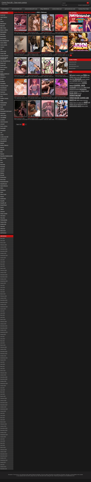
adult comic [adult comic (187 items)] (76, 75)
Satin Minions (4, 186)
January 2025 (3, 272)
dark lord (33, 33)
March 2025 (2, 268)
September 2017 (4, 460)
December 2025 (3, 249)
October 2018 (3, 432)
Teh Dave (2, 215)
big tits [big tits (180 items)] (72, 79)
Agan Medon (3, 17)
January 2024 (3, 298)
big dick (19, 119)
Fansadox (3, 83)
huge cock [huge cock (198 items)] (85, 91)
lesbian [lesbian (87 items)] (81, 100)
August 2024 (3, 283)
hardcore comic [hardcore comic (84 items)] (77, 91)
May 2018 (2, 443)
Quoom (2, 171)
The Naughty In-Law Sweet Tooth (21, 34)
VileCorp (2, 228)
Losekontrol (26, 54)
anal (17, 33)
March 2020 (2, 396)
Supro (2, 207)
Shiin (1, 192)
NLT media (3, 158)
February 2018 (3, 449)
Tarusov (2, 211)
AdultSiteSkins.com (70, 475)
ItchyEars (2, 113)
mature (63, 54)
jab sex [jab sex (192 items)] (76, 100)
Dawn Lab (3, 63)
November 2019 (3, 404)
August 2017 (3, 462)
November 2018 (3, 430)
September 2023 (4, 306)
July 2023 (2, 310)
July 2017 (2, 464)
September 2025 (4, 255)
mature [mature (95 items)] (71, 102)
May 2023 (2, 315)
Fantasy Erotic (4, 85)
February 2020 (3, 398)
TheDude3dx (3, 220)
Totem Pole (3, 222)
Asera (2, 21)
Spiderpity (3, 198)
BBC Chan (3, 28)
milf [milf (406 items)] (86, 102)
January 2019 (3, 426)
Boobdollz (3, 36)
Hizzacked (3, 104)
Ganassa (2, 92)
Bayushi (2, 25)
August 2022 (3, 334)
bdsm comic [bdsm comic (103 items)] (77, 77)
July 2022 (2, 336)
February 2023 (3, 321)
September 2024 (4, 281)
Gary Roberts (4, 94)
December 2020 (3, 377)
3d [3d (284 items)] (71, 75)
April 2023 (2, 317)
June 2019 (2, 415)
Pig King (2, 164)
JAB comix (3, 115)
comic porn (50, 54)
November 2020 (3, 379)
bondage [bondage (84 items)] (83, 79)
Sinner (2, 196)
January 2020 (3, 400)
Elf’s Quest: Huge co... (46, 95)
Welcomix (3, 230)
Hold (52, 97)
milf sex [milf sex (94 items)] (75, 104)
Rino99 (2, 175)
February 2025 (3, 270)
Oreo (1, 162)
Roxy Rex (3, 179)
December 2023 (3, 300)
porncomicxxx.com (70, 9)
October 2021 (3, 355)
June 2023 (2, 313)
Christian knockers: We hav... (34, 52)
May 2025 (2, 264)
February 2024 (3, 296)
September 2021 (4, 357)
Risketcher (3, 177)
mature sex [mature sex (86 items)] (75, 102)
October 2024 (3, 279)
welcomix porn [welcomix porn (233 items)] (75, 106)
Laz (1, 132)
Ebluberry (3, 77)
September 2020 (4, 383)
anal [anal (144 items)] (82, 75)
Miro (1, 151)
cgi (18, 54)
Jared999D (3, 117)
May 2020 (2, 392)
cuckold (60, 76)
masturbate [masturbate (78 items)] (85, 100)
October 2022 (3, 330)
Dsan (1, 71)
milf (65, 33)
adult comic (46, 76)
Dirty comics (3, 67)
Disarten (2, 69)
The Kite (2, 218)
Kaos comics (3, 126)
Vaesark (2, 226)
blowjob (35, 76)
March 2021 (2, 370)
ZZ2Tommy (3, 232)
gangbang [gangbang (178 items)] (83, 89)
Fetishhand (3, 87)
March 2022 (2, 345)
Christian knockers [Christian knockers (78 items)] (78, 83)
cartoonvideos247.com (31, 9)
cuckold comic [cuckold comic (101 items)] (79, 87)
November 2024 (3, 276)
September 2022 (4, 332)
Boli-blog (2, 34)
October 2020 (3, 381)
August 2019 (3, 411)
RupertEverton (4, 181)
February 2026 (3, 244)
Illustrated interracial (6, 111)
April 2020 (2, 394)
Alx (1, 19)
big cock (50, 33)
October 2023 (3, 304)
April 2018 (2, 445)
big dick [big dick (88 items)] (87, 77)
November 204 (3, 468)
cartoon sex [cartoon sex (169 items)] (76, 81)
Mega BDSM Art (45, 9)
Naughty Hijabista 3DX (6, 156)
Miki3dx (2, 149)
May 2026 (2, 238)
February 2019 (3, 424)
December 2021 (3, 351)
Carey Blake (3, 42)
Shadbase (3, 190)
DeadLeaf (2, 65)
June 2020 (2, 389)
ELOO (2, 79)
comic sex (24, 97)
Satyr (1, 188)
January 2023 (3, 323)
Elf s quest (49, 97)
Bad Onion (3, 23)
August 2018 (3, 436)
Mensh (2, 147)
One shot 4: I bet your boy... (47, 31)
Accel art (2, 15)
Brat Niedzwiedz (4, 40)
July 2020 (2, 387)
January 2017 (3, 466)
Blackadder (3, 32)
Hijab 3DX (22, 54)
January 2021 (3, 374)
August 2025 (3, 257)
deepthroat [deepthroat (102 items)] (72, 89)
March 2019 (2, 421)
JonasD (2, 124)
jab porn (62, 33)
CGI (1, 49)
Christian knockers (35, 54)
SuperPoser (3, 205)
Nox (1, 160)
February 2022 (3, 347)
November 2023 (3, 302)
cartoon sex (51, 76)
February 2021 (3, 372)
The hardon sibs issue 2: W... (61, 52)
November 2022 (3, 328)
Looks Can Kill (4, 136)
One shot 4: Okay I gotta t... (34, 117)
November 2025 (3, 251)
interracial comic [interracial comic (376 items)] (78, 98)
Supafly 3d (3, 203)
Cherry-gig (3, 51)
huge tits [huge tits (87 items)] (80, 93)
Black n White (4, 30)
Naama (2, 154)
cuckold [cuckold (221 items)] (73, 87)
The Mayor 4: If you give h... (34, 74)
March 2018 (2, 447)
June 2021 (2, 364)
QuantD (2, 168)
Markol (2, 143)
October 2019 (3, 406)
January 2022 (3, 349)
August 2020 (3, 385)
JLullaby (2, 119)
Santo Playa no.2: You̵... (19, 95)
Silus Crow (3, 194)
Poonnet (2, 166)
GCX (1, 96)
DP (19, 33)
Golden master (4, 98)
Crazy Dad (3, 53)
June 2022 (2, 338)
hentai (21, 33)
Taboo (2, 209)
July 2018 (2, 438)
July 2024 (2, 285)
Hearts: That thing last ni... (47, 117)
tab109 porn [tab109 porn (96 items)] (80, 104)
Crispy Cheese (4, 55)
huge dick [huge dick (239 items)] (73, 93)
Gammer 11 (22, 76)
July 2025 (2, 259)
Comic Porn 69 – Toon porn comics (14, 2)
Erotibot (2, 81)
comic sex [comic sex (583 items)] (79, 85)
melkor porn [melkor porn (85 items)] (81, 102)
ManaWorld (3, 141)
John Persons (4, 122)
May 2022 (2, 340)
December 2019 (3, 402)
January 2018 (3, 451)
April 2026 (2, 240)
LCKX (1, 134)
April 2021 (2, 368)
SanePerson (3, 183)
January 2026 (3, 247)
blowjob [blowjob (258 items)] (78, 79)
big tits (53, 33)
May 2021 (2, 366)
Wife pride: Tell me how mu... (61, 74)
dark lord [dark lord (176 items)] (87, 87)
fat (26, 97)
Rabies (2, 173)
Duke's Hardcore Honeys (4, 74)
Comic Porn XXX (72, 62)
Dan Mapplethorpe (5, 61)
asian (45, 33)
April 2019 (2, 419)
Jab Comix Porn (72, 64)
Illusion (2, 109)
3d (30, 33)
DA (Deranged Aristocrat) (4, 58)
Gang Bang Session (63, 119)
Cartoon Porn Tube (83, 9)
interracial (27, 76)
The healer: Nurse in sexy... (20, 52)
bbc (47, 33)
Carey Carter (3, 45)
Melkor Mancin (4, 145)
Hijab (1, 100)
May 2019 (2, 417)
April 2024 (2, 291)
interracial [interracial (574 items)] (75, 95)
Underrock (3, 224)
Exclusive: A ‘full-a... (32, 31)
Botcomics (3, 38)
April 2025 (2, 266)
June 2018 (2, 441)
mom (67, 33)
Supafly (2, 200)
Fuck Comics (5, 9)
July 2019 (2, 413)
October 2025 (3, 253)
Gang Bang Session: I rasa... (61, 117)
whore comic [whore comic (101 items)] (85, 106)
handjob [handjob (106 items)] (72, 91)
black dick (46, 54)
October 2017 (3, 458)
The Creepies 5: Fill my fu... (47, 74)
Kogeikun (3, 130)
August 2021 (3, 360)
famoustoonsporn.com (74, 66)
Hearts (36, 97)
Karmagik (3, 128)
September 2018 (4, 434)
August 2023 (3, 308)
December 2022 (3, 325)
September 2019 (4, 409)
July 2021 (2, 362)
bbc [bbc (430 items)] (85, 75)
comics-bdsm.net (57, 9)
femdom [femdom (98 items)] (77, 89)
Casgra (2, 47)
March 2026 (2, 242)
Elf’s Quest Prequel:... (19, 117)
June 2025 (2, 261)
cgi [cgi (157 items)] (82, 81)
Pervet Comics (72, 68)
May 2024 (2, 289)
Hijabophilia (3, 102)
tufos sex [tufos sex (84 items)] (85, 104)
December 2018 (3, 428)
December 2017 (3, 453)
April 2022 (2, 342)
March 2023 (2, 319)
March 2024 (2, 293)
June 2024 (2, 287)
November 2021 (3, 353)
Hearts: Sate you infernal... (33, 95)
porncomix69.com (17, 9)
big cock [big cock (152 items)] (83, 77)
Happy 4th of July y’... (46, 52)
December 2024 (3, 274)
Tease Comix (3, 213)
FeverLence (3, 90)
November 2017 (3, 456)
